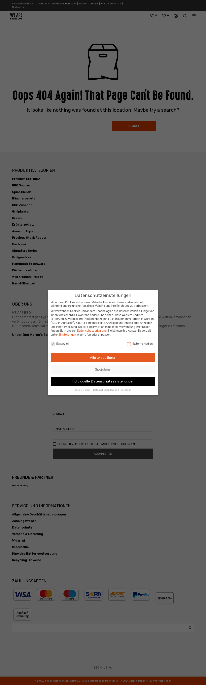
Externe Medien (140, 342)
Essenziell (60, 342)
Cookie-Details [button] (82, 388)
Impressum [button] (126, 388)
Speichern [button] (103, 368)
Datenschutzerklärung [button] (105, 388)
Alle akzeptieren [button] (103, 356)
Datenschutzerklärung (92, 329)
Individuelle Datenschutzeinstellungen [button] (103, 380)
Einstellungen (67, 333)
